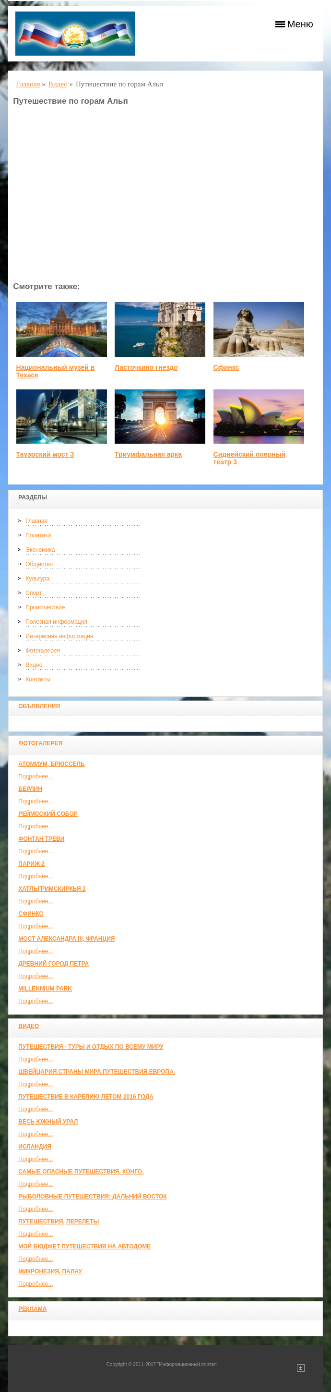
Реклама (32, 1309)
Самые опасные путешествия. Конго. (80, 1171)
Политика (38, 535)
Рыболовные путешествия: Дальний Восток (92, 1196)
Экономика (40, 549)
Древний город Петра (53, 963)
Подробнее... (35, 776)
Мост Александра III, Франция (66, 938)
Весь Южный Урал (48, 1121)
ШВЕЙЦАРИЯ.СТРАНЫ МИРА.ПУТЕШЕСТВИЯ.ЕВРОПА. (96, 1071)
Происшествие (45, 607)
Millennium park (45, 988)
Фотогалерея (42, 650)
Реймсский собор (48, 814)
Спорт (33, 593)
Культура (37, 578)
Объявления (39, 706)
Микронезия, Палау (50, 1271)
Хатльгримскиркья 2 (51, 888)
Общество (39, 564)
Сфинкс (30, 913)
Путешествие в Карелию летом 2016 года (86, 1096)
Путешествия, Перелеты (58, 1221)
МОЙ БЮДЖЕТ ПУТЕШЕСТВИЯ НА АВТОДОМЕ (84, 1246)
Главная (36, 521)
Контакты (37, 679)
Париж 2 (31, 863)
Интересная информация (59, 636)
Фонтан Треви (41, 838)
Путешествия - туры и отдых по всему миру (91, 1046)
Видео (33, 665)
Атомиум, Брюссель (51, 764)
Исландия (34, 1146)
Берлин (30, 789)
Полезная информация (56, 621)
